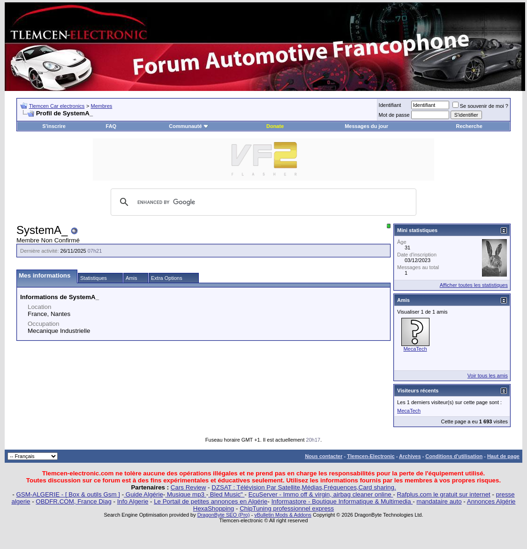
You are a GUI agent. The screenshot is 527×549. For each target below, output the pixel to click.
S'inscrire (54, 126)
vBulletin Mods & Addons (282, 515)
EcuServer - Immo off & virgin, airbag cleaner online (320, 494)
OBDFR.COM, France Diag (73, 501)
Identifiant (390, 105)
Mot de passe (394, 115)
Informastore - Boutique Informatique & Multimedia (342, 501)
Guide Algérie (143, 494)
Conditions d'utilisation (453, 456)
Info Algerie (133, 501)
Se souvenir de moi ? (480, 106)
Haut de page (503, 456)
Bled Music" (226, 494)
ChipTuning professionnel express (287, 508)
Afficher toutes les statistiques (474, 285)
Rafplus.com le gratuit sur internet (443, 494)
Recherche (469, 126)
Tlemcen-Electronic (370, 456)
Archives (410, 456)
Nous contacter (323, 456)
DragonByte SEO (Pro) (223, 515)
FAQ (111, 126)
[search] (262, 202)
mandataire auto (438, 501)
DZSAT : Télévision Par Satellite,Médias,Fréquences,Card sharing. (303, 487)
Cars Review (188, 487)
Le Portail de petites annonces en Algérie (210, 501)
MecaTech (415, 349)
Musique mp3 (185, 494)
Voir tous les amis (487, 375)
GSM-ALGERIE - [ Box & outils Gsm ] (68, 494)
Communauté (188, 126)
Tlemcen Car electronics (57, 106)
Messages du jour (366, 126)
